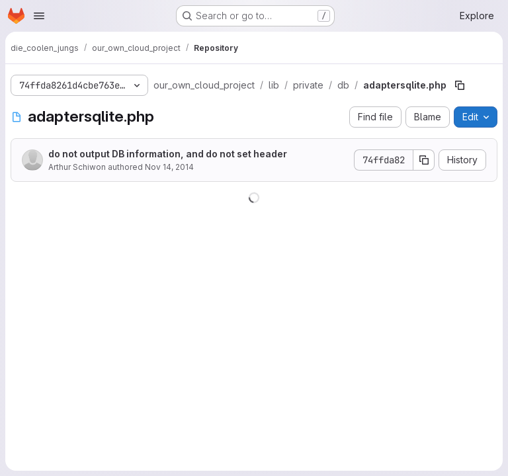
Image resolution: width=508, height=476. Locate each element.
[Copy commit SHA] (424, 160)
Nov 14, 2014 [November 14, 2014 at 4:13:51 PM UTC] (169, 167)
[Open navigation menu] (39, 15)
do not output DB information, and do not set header (167, 153)
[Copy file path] (459, 85)
